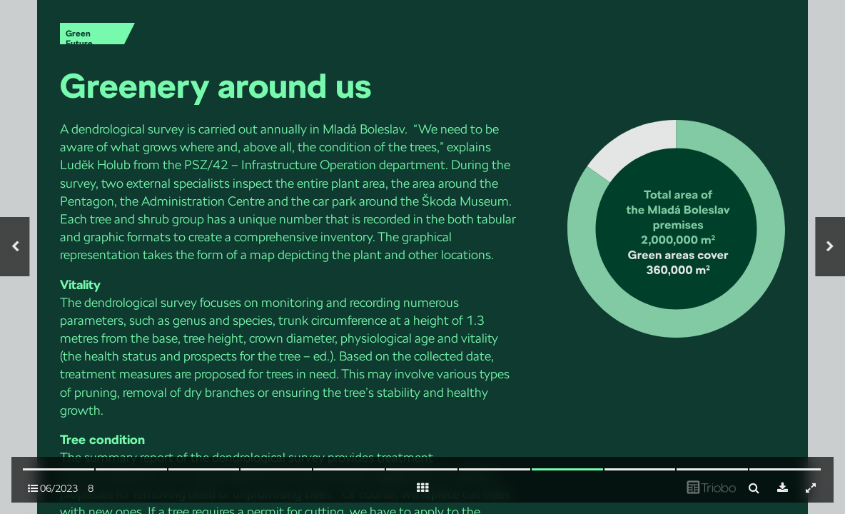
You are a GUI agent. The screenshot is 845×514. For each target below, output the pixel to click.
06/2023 (53, 488)
